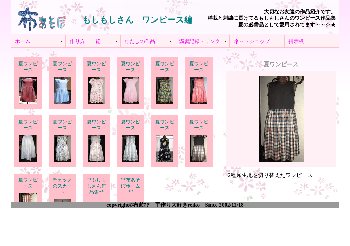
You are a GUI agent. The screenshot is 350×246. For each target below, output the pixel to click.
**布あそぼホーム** (130, 186)
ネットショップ (252, 41)
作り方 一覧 (85, 41)
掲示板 (296, 41)
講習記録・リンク (199, 41)
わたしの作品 (139, 41)
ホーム (22, 41)
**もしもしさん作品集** (96, 186)
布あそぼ (41, 17)
